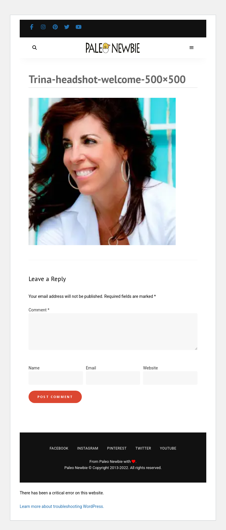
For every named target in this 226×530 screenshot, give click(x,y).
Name (34, 368)
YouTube (78, 27)
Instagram (43, 27)
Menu (191, 48)
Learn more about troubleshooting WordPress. (62, 506)
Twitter (67, 27)
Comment (39, 310)
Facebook (31, 27)
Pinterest (55, 27)
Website (150, 368)
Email (91, 368)
